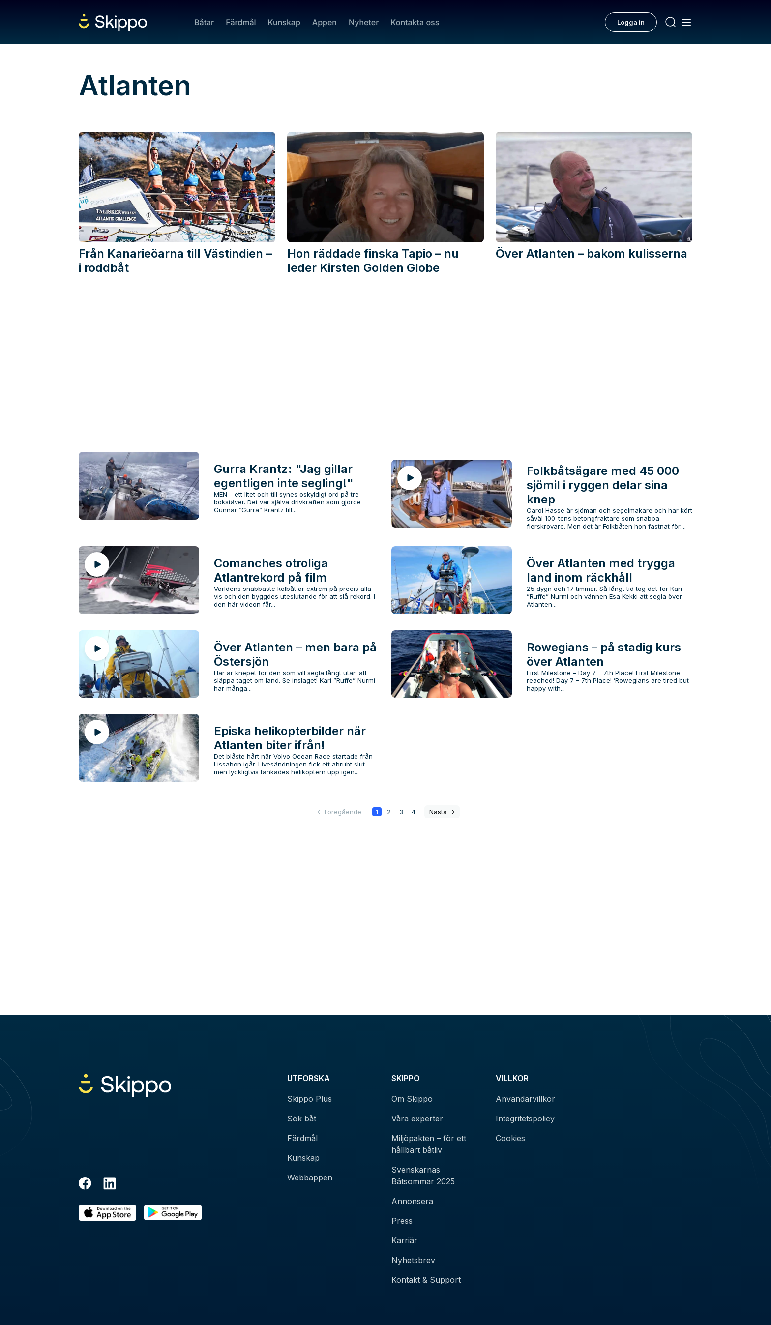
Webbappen (309, 1177)
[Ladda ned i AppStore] (107, 1213)
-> (442, 812)
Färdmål (241, 22)
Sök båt (301, 1118)
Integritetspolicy (525, 1118)
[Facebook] (85, 1185)
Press (402, 1221)
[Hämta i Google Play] (173, 1213)
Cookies (510, 1138)
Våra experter (417, 1118)
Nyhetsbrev (413, 1260)
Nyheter (364, 22)
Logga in (631, 22)
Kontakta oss (414, 22)
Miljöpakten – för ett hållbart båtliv (428, 1144)
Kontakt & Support (426, 1280)
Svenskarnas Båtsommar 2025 (423, 1175)
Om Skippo (412, 1099)
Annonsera (412, 1201)
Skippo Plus (309, 1099)
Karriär (404, 1240)
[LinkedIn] (109, 1185)
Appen (324, 22)
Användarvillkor (525, 1099)
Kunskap (284, 22)
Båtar (204, 22)
